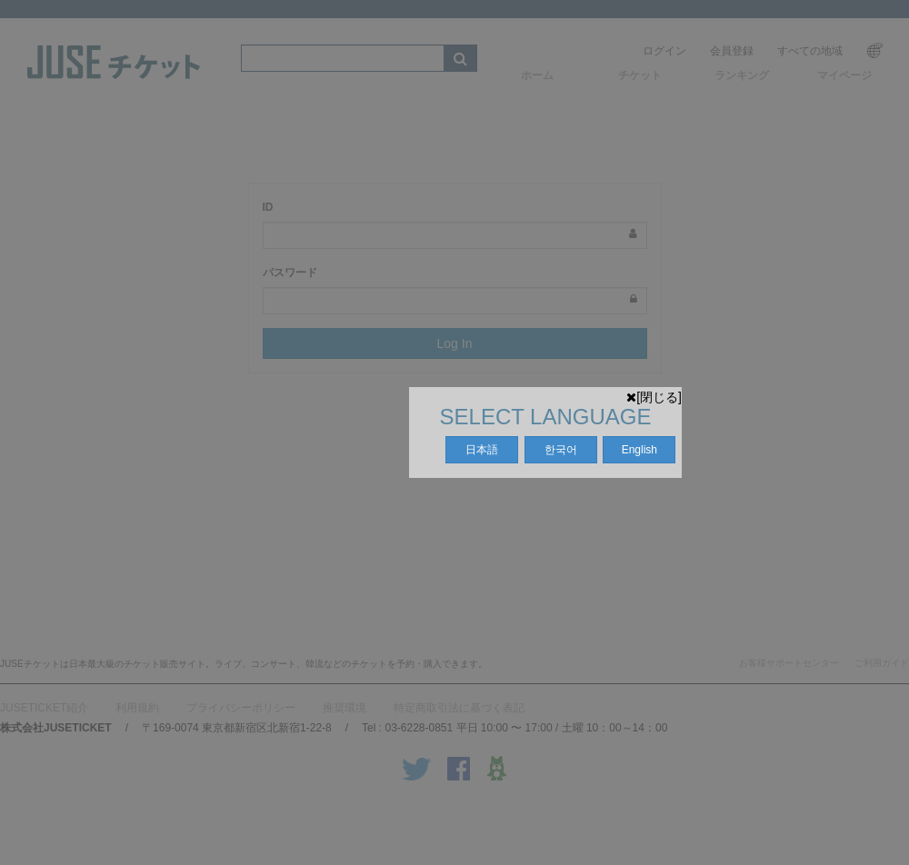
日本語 (481, 449)
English (639, 449)
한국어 (560, 449)
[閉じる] (654, 397)
